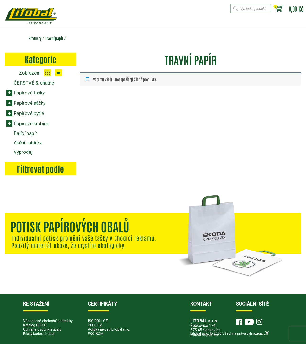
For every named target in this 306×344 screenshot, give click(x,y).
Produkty (35, 38)
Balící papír (25, 133)
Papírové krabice (31, 123)
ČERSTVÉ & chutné (34, 83)
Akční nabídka (28, 143)
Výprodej (23, 152)
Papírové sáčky (29, 103)
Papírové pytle (29, 113)
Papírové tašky (29, 93)
